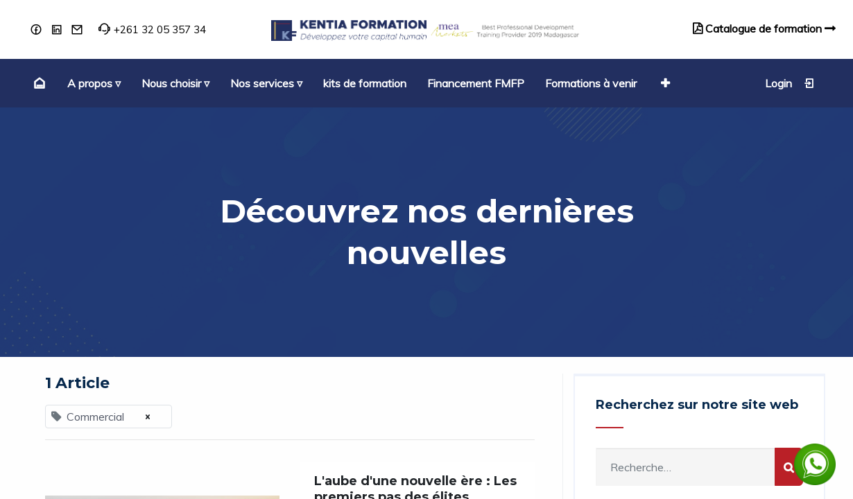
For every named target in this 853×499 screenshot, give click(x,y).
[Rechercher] (789, 467)
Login (790, 83)
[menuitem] (38, 83)
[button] (663, 83)
